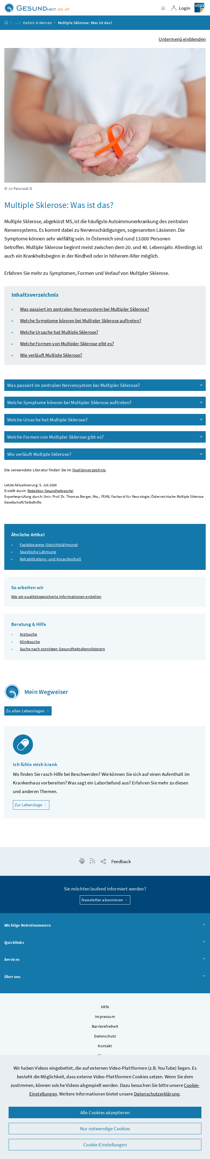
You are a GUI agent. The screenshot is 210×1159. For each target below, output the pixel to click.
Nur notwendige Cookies (105, 1128)
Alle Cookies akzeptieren (105, 1112)
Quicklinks (105, 943)
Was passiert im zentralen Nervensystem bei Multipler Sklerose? (84, 309)
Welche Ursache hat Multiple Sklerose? (59, 332)
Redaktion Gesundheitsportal (50, 490)
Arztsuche (28, 634)
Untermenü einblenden (182, 39)
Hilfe (105, 1006)
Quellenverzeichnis (89, 470)
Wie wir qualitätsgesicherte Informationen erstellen (56, 596)
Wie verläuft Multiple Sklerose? (51, 355)
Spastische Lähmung (38, 551)
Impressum (105, 1016)
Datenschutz (105, 1036)
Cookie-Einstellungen (105, 1144)
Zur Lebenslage (32, 804)
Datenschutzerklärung (157, 1094)
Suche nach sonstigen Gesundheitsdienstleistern (62, 648)
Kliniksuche (30, 641)
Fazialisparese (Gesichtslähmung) (49, 544)
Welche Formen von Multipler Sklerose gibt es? (67, 343)
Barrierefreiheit (105, 1026)
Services (105, 960)
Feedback (121, 861)
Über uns (105, 977)
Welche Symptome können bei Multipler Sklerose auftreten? (80, 320)
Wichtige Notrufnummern (105, 925)
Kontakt (105, 1045)
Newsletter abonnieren (104, 899)
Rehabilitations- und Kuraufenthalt (50, 559)
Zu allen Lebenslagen (28, 710)
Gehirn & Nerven (37, 22)
